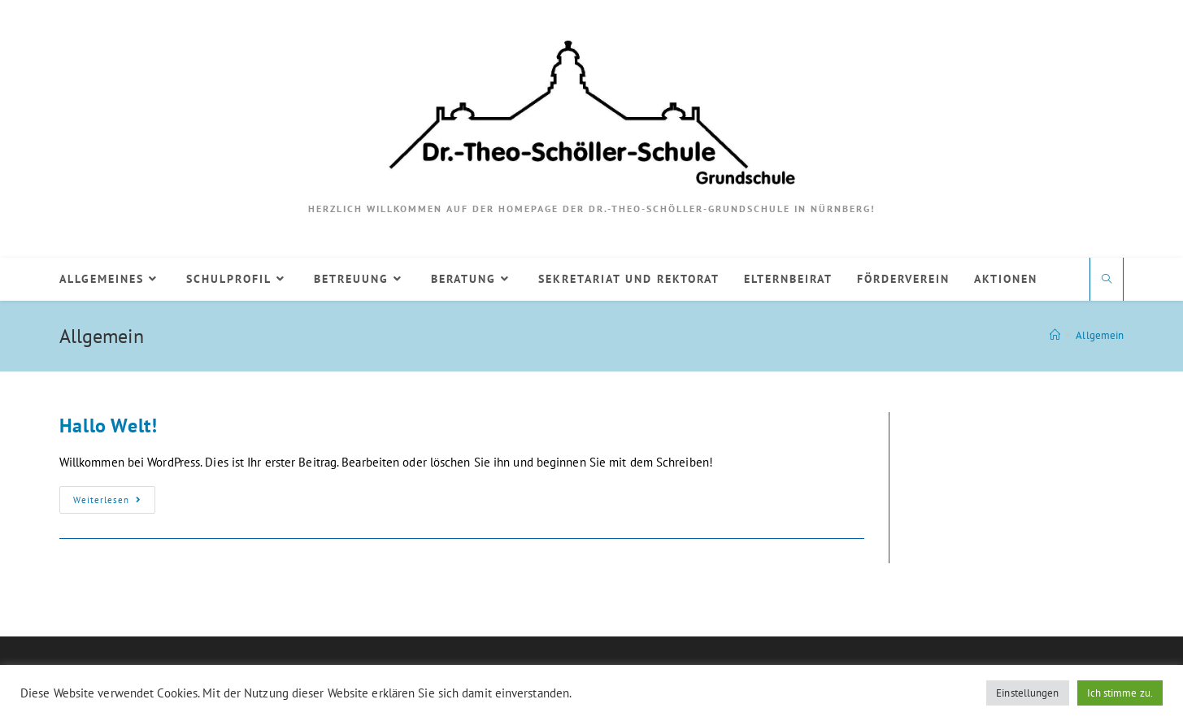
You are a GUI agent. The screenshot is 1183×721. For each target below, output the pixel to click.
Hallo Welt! (108, 425)
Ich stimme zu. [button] (1120, 693)
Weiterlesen (114, 503)
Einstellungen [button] (1027, 693)
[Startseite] (1055, 335)
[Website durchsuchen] (1106, 279)
